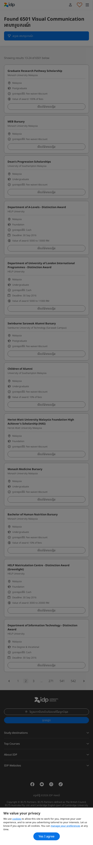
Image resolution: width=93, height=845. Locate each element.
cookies (17, 818)
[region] (46, 826)
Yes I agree (46, 836)
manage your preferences (65, 825)
